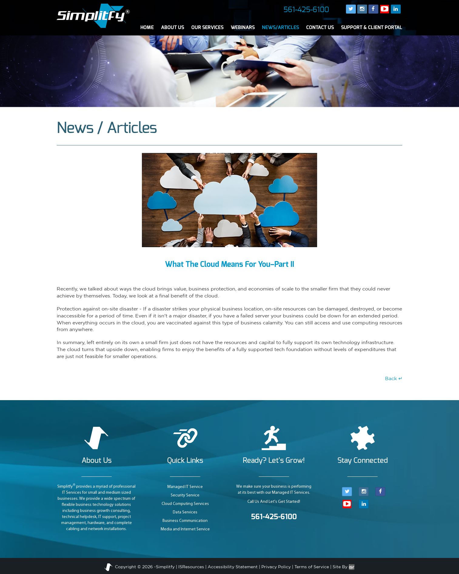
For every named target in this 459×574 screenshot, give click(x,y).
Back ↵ (393, 378)
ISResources (191, 566)
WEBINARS (243, 27)
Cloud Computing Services (185, 504)
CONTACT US (320, 27)
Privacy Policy (276, 566)
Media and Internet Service (185, 529)
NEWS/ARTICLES (280, 27)
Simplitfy (165, 566)
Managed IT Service (185, 487)
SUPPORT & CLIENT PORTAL (371, 27)
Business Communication (185, 521)
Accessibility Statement (233, 566)
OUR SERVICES (207, 27)
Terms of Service (311, 566)
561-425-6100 (306, 10)
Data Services (185, 512)
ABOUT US (172, 27)
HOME (147, 27)
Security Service (185, 495)
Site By (344, 566)
